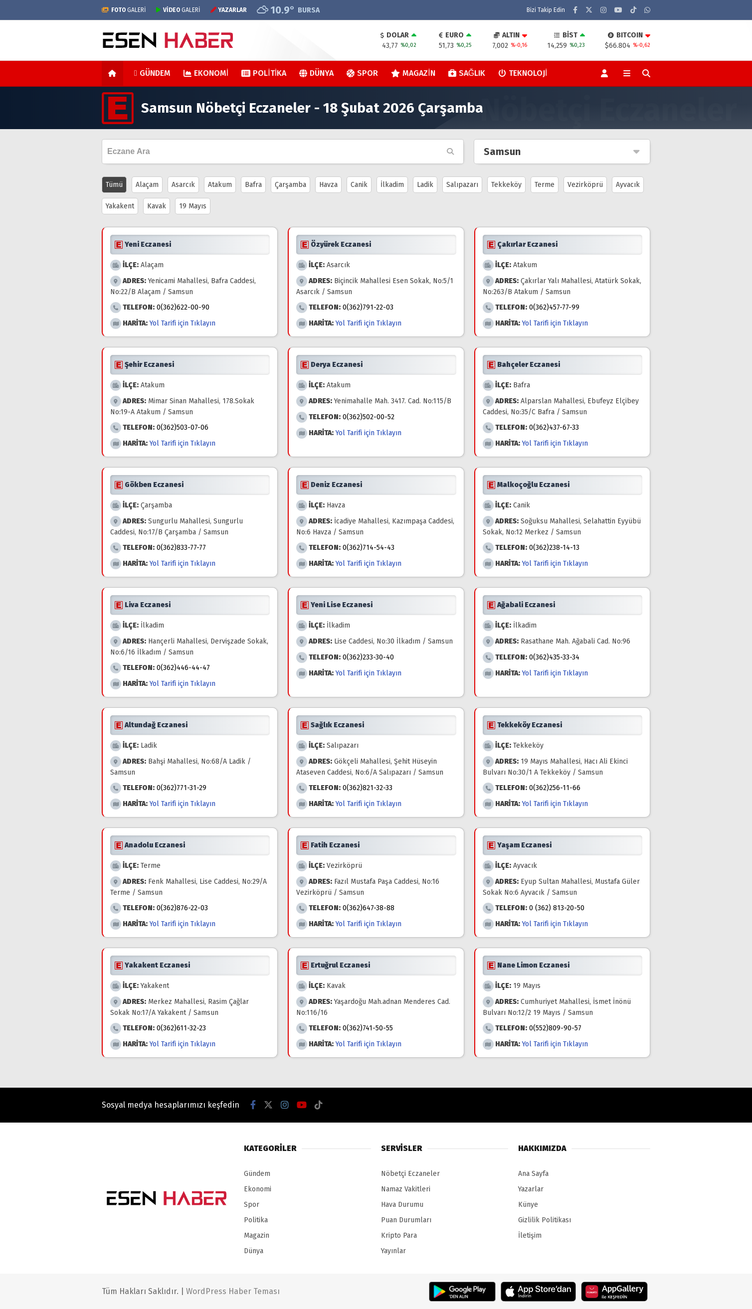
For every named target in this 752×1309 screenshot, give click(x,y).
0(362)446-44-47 (183, 667)
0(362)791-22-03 (368, 307)
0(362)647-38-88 (368, 908)
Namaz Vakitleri (405, 1189)
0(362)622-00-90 (183, 307)
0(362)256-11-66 (554, 788)
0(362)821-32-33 (367, 788)
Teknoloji (522, 73)
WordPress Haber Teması (233, 1291)
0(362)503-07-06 (182, 427)
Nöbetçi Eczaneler (410, 1173)
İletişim (530, 1235)
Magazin (413, 73)
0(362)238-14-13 (554, 547)
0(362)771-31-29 (181, 788)
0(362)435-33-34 (554, 657)
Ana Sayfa (533, 1173)
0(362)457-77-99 (554, 307)
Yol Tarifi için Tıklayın (182, 323)
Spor (362, 73)
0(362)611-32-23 (181, 1028)
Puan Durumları (406, 1220)
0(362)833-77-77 (181, 547)
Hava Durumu (402, 1204)
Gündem (152, 73)
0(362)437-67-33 (554, 427)
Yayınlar (393, 1251)
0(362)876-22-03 (182, 908)
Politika (263, 73)
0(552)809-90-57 (555, 1028)
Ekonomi (206, 73)
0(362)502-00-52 (368, 417)
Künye (528, 1204)
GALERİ (124, 9)
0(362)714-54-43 (368, 547)
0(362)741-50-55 (368, 1028)
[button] (114, 73)
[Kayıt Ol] (606, 73)
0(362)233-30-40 (368, 657)
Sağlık (466, 73)
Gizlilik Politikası (544, 1220)
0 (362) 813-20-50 (556, 908)
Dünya (316, 73)
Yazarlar (531, 1189)
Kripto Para (399, 1235)
